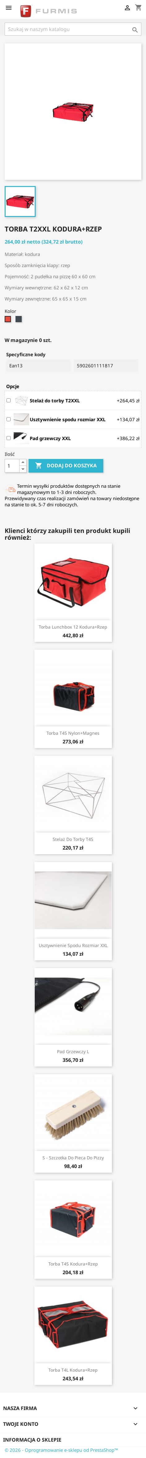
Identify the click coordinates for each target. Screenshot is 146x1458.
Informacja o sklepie (32, 1439)
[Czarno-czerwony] (19, 320)
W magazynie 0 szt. (28, 340)
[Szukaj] (73, 29)
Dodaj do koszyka (66, 466)
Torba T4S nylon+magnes (73, 733)
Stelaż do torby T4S (73, 839)
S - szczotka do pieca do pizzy (73, 1158)
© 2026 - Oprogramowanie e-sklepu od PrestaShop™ (61, 1450)
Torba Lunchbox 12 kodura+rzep (73, 627)
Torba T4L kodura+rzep (73, 1370)
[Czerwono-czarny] (8, 320)
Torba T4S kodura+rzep (73, 1264)
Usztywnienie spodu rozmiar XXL (73, 945)
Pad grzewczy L (73, 1051)
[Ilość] (12, 466)
